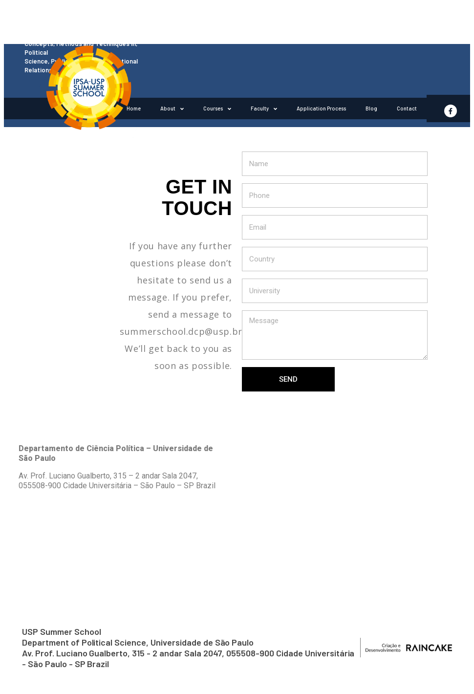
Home (134, 108)
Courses (217, 108)
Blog (371, 108)
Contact (407, 108)
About (172, 108)
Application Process (321, 108)
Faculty (264, 108)
